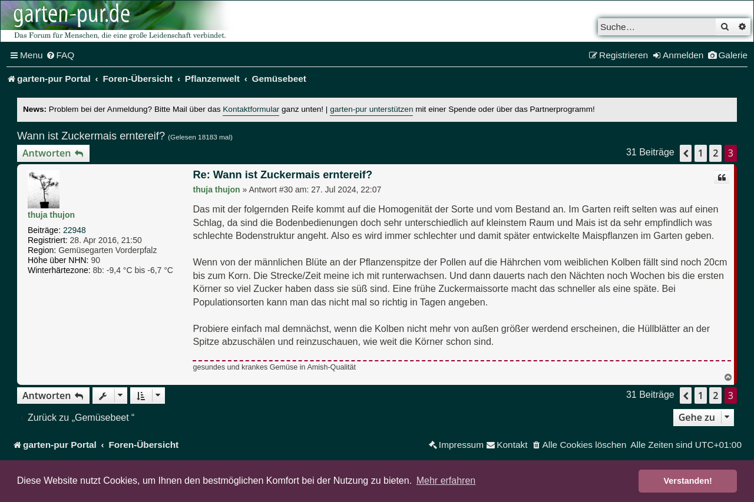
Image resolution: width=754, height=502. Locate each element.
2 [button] (715, 153)
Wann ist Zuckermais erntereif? (91, 136)
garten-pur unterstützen (371, 109)
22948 (74, 230)
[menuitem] (60, 55)
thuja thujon (51, 215)
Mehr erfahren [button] (446, 481)
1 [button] (700, 153)
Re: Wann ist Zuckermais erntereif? (282, 175)
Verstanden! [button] (688, 481)
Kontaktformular (251, 109)
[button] (686, 153)
